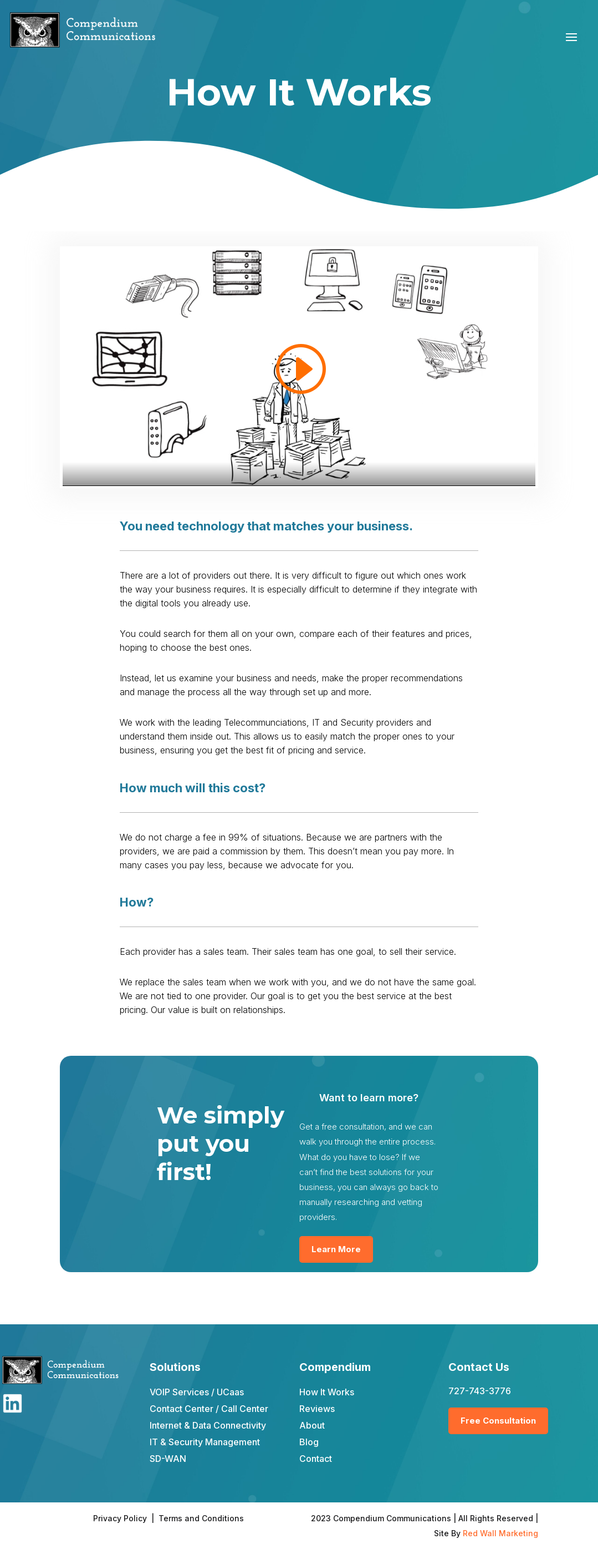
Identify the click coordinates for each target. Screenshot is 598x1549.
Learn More (336, 1249)
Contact (315, 1458)
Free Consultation (498, 1420)
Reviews (317, 1408)
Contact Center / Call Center (209, 1408)
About (312, 1425)
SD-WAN (168, 1458)
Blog (309, 1441)
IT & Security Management (205, 1441)
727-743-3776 (479, 1390)
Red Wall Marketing (500, 1533)
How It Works (326, 1392)
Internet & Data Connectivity (208, 1425)
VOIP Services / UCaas (197, 1392)
